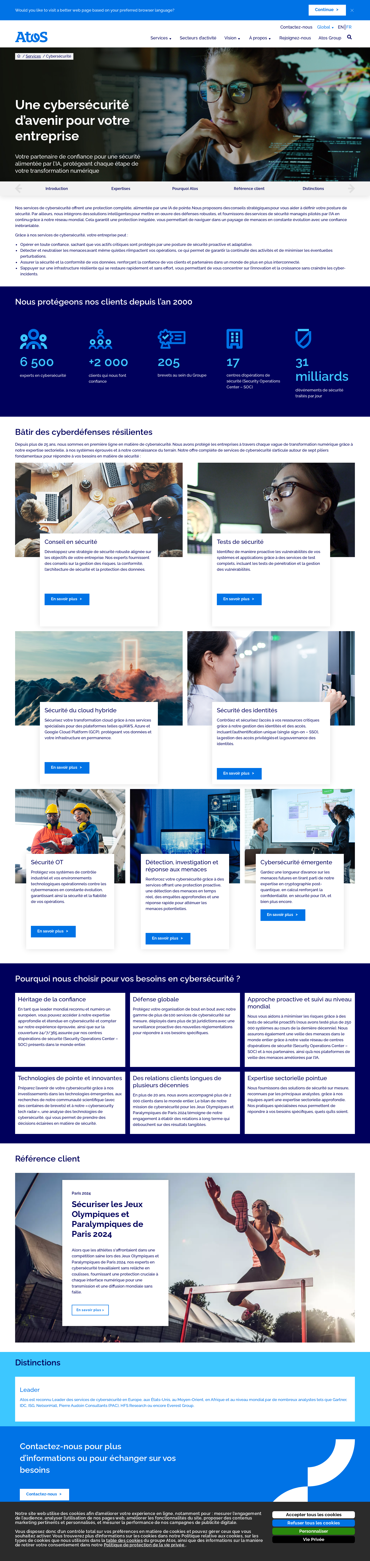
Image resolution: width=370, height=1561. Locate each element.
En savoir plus (64, 598)
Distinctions (313, 188)
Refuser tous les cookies (313, 1522)
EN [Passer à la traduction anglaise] (341, 27)
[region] (185, 1258)
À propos (258, 37)
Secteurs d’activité (198, 37)
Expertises (120, 188)
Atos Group (330, 37)
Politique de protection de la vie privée (144, 1544)
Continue (324, 9)
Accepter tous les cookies (313, 1514)
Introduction (57, 188)
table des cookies (124, 1540)
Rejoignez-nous (295, 37)
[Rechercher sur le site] (349, 37)
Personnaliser (313, 1531)
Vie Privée (313, 1539)
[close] (352, 10)
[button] (16, 188)
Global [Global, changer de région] (323, 27)
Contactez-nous (296, 27)
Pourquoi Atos (185, 188)
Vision (230, 37)
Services (159, 37)
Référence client (249, 188)
